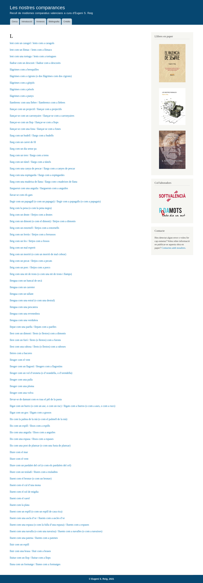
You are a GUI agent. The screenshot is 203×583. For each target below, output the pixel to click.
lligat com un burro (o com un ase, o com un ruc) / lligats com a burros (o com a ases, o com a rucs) (62, 406)
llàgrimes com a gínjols (22, 82)
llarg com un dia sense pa (23, 148)
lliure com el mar (19, 452)
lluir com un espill (19, 544)
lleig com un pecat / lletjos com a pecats (31, 260)
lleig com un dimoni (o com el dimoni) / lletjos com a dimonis (43, 221)
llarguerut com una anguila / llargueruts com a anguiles (39, 188)
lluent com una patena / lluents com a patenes (34, 537)
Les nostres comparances (37, 7)
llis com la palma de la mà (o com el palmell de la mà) (38, 419)
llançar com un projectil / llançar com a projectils (36, 109)
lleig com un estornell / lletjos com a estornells (34, 227)
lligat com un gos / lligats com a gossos (30, 412)
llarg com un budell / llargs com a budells (32, 135)
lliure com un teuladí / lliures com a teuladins (34, 472)
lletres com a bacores (21, 353)
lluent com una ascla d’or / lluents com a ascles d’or (37, 518)
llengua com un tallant (21, 293)
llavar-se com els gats (21, 194)
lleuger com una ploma (22, 386)
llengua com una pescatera (24, 307)
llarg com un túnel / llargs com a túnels (30, 161)
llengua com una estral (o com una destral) (32, 300)
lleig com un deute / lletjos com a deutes (31, 214)
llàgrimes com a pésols (22, 89)
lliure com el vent (19, 458)
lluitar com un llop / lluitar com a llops (30, 557)
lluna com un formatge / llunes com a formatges (35, 564)
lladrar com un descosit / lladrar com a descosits (35, 63)
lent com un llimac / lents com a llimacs (31, 49)
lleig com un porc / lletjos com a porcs (30, 267)
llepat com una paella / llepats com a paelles (33, 326)
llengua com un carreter (22, 287)
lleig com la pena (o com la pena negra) (31, 208)
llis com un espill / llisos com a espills (30, 425)
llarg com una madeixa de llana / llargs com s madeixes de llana (43, 181)
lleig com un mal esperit (22, 247)
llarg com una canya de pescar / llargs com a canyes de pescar (42, 168)
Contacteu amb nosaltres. (174, 248)
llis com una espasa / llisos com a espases (32, 439)
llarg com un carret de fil (23, 142)
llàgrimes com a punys (22, 96)
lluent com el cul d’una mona (25, 485)
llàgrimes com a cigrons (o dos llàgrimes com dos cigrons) (41, 76)
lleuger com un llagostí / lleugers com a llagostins (36, 366)
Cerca (15, 21)
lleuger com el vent (20, 359)
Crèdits (66, 21)
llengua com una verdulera (24, 320)
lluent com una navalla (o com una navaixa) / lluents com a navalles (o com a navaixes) (56, 531)
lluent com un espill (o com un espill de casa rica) (36, 511)
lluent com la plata (19, 505)
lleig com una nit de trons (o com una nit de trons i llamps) (41, 274)
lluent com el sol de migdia (24, 491)
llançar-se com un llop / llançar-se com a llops (34, 122)
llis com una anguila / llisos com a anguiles (32, 432)
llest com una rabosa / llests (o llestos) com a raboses (38, 346)
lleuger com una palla (21, 379)
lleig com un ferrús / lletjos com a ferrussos (33, 234)
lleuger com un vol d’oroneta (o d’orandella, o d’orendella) (41, 373)
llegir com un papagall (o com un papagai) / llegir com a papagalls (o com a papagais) (55, 201)
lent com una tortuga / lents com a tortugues (33, 56)
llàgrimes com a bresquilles (24, 69)
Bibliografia (54, 21)
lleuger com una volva (21, 392)
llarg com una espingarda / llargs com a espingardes (37, 175)
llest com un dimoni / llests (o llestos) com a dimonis (38, 333)
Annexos (40, 21)
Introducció (27, 21)
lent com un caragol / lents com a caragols (32, 43)
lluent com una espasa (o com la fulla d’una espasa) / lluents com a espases (49, 524)
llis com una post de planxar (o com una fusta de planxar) (40, 445)
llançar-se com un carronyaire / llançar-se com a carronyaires (42, 115)
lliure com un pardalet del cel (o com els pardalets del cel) (40, 465)
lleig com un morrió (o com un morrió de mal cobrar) (38, 254)
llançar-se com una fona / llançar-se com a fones (35, 128)
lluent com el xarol (20, 498)
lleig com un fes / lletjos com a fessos (29, 241)
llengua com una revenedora (25, 313)
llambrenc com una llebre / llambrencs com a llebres (37, 102)
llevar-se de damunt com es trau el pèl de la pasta (36, 399)
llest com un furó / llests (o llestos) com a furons (35, 340)
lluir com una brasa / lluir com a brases (30, 551)
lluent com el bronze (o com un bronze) (31, 478)
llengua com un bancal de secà (26, 280)
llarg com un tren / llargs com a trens (29, 155)
